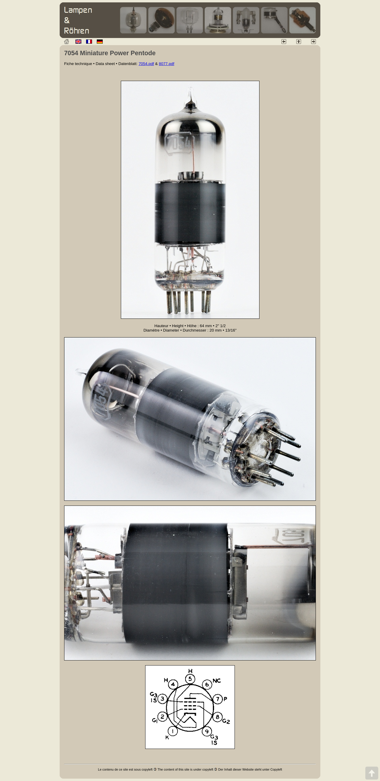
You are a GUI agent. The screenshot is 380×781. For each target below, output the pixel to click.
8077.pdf (166, 63)
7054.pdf (146, 63)
